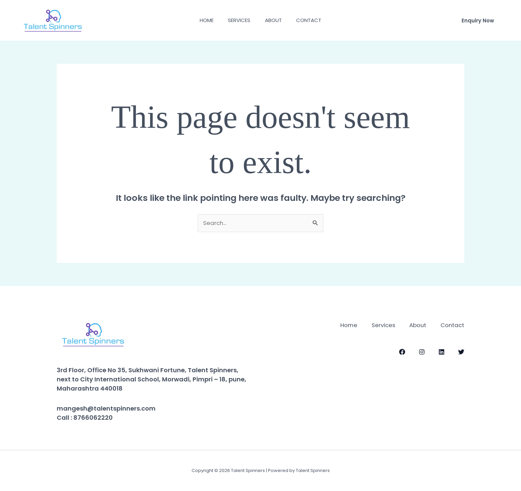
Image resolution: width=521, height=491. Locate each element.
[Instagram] (422, 351)
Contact (312, 20)
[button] (477, 20)
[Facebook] (402, 351)
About (274, 20)
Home (203, 20)
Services (238, 20)
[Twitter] (461, 351)
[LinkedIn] (441, 351)
